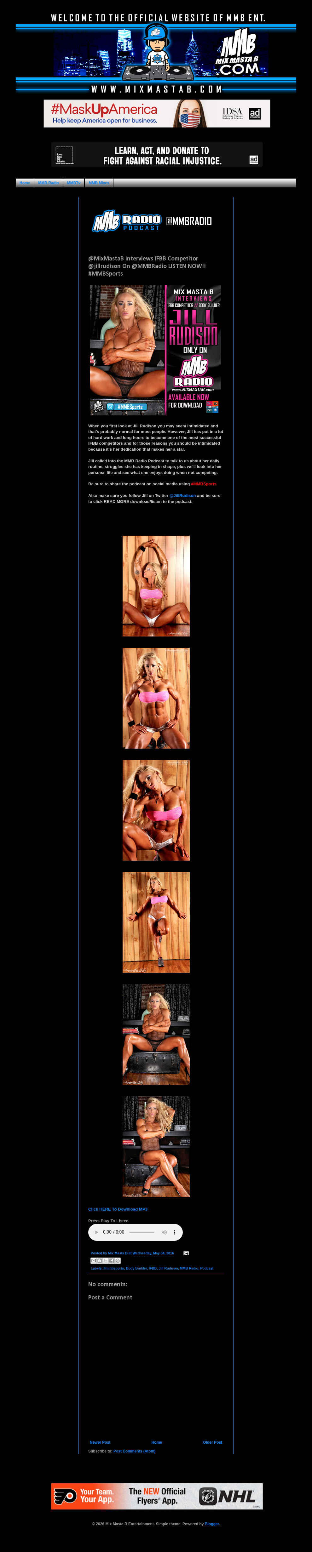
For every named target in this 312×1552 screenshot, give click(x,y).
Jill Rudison (168, 1268)
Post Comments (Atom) (134, 1451)
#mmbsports (114, 1268)
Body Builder (136, 1268)
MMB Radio (48, 183)
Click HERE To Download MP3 (117, 1209)
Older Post (212, 1442)
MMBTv (74, 183)
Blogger (212, 1524)
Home (25, 183)
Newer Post (100, 1442)
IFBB (153, 1268)
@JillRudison (183, 495)
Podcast (206, 1268)
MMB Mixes (99, 183)
